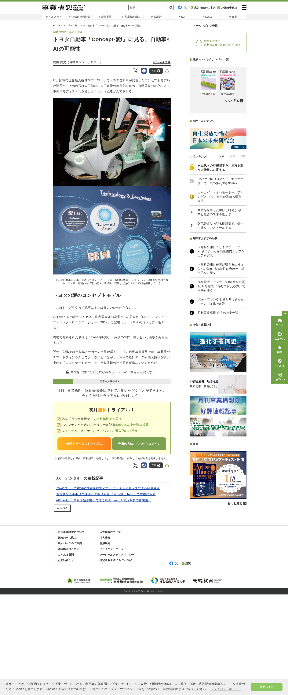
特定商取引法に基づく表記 (116, 560)
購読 (186, 563)
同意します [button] (266, 686)
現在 (221, 156)
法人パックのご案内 (70, 543)
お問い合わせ (66, 560)
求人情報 (105, 537)
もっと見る (62, 508)
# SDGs (207, 16)
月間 (243, 156)
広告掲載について (110, 532)
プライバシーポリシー (113, 549)
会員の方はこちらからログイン (139, 443)
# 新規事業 (105, 16)
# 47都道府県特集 (79, 16)
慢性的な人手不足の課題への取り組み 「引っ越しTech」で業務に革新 (106, 494)
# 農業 (233, 16)
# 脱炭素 (156, 16)
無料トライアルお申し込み (84, 443)
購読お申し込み (67, 537)
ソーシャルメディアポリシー (117, 554)
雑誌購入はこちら (68, 549)
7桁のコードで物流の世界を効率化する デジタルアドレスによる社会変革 (108, 488)
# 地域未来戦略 (131, 16)
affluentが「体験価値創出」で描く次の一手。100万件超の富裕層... (103, 500)
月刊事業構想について (71, 532)
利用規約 (105, 543)
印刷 (156, 70)
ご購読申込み (227, 7)
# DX (182, 16)
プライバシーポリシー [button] (225, 689)
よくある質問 (66, 554)
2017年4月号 (161, 62)
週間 (232, 156)
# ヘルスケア (54, 16)
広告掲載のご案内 (203, 7)
